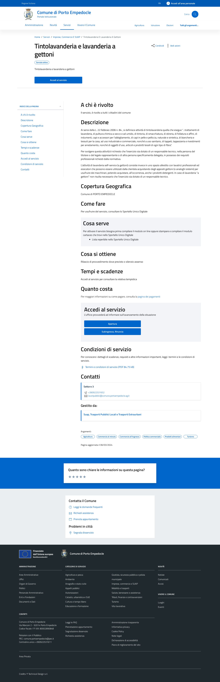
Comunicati (163, 579)
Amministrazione (34, 25)
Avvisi (160, 583)
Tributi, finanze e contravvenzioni (127, 597)
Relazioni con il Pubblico (30, 635)
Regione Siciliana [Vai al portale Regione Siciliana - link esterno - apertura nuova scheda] (28, 3)
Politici (22, 588)
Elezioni (170, 25)
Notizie (161, 574)
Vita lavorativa (118, 606)
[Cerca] (195, 14)
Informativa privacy (121, 627)
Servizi (67, 25)
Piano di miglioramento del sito (126, 644)
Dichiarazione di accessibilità (125, 640)
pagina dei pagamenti (149, 296)
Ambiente (70, 579)
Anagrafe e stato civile (75, 583)
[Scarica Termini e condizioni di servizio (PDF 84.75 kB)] (107, 367)
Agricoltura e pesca (74, 574)
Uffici (21, 579)
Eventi (161, 607)
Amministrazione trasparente (125, 622)
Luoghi (161, 602)
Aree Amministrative (28, 574)
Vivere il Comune (86, 25)
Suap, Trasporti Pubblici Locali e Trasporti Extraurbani (112, 414)
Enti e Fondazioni (27, 597)
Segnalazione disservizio (76, 631)
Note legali (117, 635)
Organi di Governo (27, 583)
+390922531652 (94, 392)
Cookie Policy (118, 631)
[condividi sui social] (157, 45)
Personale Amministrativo (31, 592)
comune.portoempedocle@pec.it (39, 638)
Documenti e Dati (27, 601)
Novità (53, 25)
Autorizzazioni (71, 592)
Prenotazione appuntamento (78, 627)
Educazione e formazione (77, 606)
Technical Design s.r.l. (38, 674)
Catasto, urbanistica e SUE (77, 597)
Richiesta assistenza (74, 635)
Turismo (115, 601)
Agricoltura (139, 25)
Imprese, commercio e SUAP (125, 583)
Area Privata (25, 656)
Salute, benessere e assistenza (126, 592)
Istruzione (155, 25)
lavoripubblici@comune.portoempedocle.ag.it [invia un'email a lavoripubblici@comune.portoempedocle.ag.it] (107, 395)
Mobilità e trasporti (120, 588)
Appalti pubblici (72, 588)
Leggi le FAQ (71, 622)
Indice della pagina (40, 106)
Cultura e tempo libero (75, 601)
